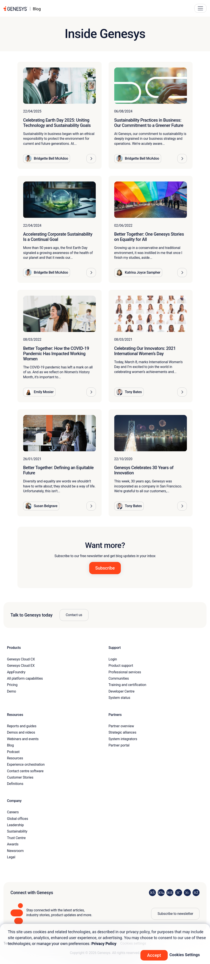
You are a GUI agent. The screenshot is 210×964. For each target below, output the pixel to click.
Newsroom (15, 851)
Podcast (13, 752)
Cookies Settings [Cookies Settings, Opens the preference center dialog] (184, 954)
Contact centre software (25, 771)
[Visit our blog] (196, 892)
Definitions (15, 784)
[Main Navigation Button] (200, 8)
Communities (119, 678)
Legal (11, 857)
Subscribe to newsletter (175, 914)
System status (119, 698)
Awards (13, 844)
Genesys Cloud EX (21, 665)
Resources (15, 758)
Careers (13, 812)
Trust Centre (16, 838)
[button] (91, 158)
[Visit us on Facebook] (178, 892)
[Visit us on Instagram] (161, 892)
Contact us (74, 615)
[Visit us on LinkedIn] (152, 892)
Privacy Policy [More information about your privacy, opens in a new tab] (103, 943)
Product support (121, 665)
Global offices (17, 819)
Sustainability (17, 831)
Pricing (12, 685)
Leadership (15, 825)
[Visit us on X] (169, 892)
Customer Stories (20, 777)
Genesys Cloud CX (21, 659)
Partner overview (121, 726)
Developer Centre (122, 691)
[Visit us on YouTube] (187, 892)
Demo (11, 691)
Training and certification (127, 685)
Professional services (125, 672)
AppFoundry (16, 672)
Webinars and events (23, 739)
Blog (10, 745)
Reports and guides (21, 726)
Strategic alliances (122, 732)
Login (113, 659)
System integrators (123, 739)
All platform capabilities (25, 678)
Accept (154, 955)
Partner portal (119, 745)
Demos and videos (21, 732)
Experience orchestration (26, 764)
